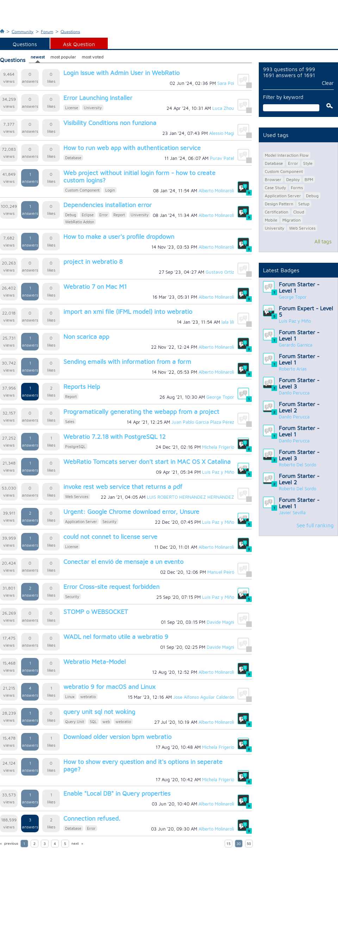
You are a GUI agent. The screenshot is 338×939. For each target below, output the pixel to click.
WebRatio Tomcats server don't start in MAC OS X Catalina (147, 461)
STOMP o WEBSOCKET (95, 611)
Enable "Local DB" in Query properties (116, 793)
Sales (69, 421)
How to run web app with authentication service (132, 147)
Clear (328, 83)
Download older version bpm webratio (117, 736)
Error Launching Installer (97, 97)
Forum (47, 31)
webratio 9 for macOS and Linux (109, 686)
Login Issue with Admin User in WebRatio (121, 72)
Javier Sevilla (292, 512)
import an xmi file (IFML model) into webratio (127, 311)
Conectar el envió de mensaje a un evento (123, 561)
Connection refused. (91, 818)
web (106, 721)
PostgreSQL (75, 446)
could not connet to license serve (110, 536)
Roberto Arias (293, 369)
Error (103, 214)
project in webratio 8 (93, 261)
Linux (70, 696)
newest (38, 57)
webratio (88, 696)
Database (73, 157)
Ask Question (79, 44)
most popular (63, 57)
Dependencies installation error (107, 205)
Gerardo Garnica (295, 345)
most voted (93, 57)
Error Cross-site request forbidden (111, 586)
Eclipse (88, 214)
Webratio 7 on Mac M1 (95, 286)
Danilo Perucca (294, 393)
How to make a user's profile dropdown (118, 236)
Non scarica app (86, 336)
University (93, 107)
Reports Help (81, 386)
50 (249, 844)
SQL (93, 721)
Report (119, 214)
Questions (70, 31)
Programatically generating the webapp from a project (141, 411)
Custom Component (82, 190)
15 (228, 844)
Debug (70, 214)
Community (22, 31)
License (71, 107)
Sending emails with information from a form (127, 361)
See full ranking (315, 525)
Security (109, 521)
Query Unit (74, 721)
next (75, 843)
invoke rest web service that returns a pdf (122, 486)
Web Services (76, 496)
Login (110, 190)
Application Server (81, 521)
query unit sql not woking (99, 711)
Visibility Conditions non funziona (109, 122)
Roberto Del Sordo (297, 464)
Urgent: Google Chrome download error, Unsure (131, 511)
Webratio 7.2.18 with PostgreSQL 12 (114, 436)
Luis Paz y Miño (295, 321)
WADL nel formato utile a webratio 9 (115, 636)
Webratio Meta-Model (94, 661)
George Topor (293, 297)
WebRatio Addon (79, 221)
